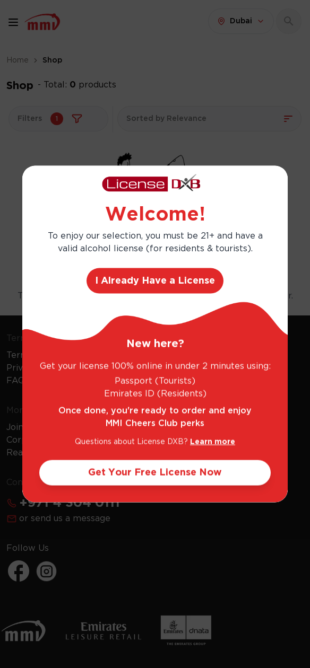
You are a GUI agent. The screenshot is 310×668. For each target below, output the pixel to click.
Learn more (212, 441)
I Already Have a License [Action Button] (155, 280)
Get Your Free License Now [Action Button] (155, 472)
